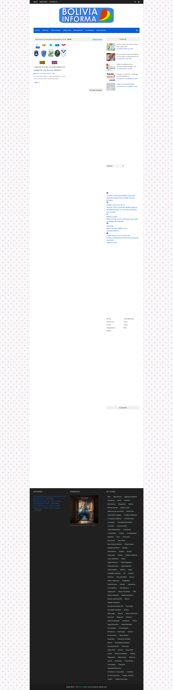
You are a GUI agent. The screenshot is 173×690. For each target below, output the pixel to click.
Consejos (111, 526)
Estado (121, 551)
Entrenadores (129, 544)
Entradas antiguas (95, 90)
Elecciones (121, 540)
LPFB (134, 592)
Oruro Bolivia (112, 628)
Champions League (114, 515)
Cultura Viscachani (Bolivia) (125, 84)
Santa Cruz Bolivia (121, 654)
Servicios (132, 657)
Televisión (121, 664)
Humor (131, 577)
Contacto (53, 2)
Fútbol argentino (126, 562)
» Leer (36, 83)
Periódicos (111, 632)
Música (120, 613)
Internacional (112, 584)
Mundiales (129, 606)
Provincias (125, 646)
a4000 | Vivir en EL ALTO (115, 205)
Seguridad (111, 657)
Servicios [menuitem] (67, 30)
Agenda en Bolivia (130, 497)
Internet (122, 584)
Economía (126, 537)
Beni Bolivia (111, 504)
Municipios (111, 613)
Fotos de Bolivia (113, 559)
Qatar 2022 (111, 650)
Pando (108, 331)
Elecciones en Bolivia (115, 544)
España (125, 548)
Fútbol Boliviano (113, 566)
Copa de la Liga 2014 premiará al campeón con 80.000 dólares (49, 68)
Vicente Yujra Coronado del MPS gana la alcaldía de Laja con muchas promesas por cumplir (121, 209)
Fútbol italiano (112, 570)
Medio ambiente (113, 595)
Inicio (36, 2)
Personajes (121, 632)
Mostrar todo (97, 39)
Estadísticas (112, 551)
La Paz (108, 319)
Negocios (120, 617)
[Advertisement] (123, 128)
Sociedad (118, 661)
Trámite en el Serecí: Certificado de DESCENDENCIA (127, 75)
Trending (130, 672)
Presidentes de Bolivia (122, 643)
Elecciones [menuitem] (55, 30)
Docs (118, 537)
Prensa (110, 643)
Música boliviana (132, 613)
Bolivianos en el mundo (116, 511)
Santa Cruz (110, 322)
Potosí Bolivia (123, 635)
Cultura (121, 533)
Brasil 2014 (130, 511)
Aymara (127, 500)
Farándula (111, 555)
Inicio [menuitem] (37, 30)
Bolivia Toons (125, 508)
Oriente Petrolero (126, 624)
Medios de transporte (115, 599)
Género (122, 570)
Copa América (122, 526)
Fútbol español (126, 566)
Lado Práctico (124, 588)
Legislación (111, 592)
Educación (111, 540)
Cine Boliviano (129, 519)
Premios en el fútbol (123, 639)
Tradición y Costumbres (116, 672)
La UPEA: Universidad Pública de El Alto (120, 196)
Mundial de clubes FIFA (115, 606)
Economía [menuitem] (89, 30)
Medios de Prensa (127, 595)
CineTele (109, 226)
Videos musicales (121, 679)
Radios (120, 650)
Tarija (126, 325)
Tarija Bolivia (129, 661)
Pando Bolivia (123, 628)
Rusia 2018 (129, 650)
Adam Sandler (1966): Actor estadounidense (117, 229)
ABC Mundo (117, 497)
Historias (110, 577)
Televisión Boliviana (114, 668)
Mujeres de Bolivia (114, 602)
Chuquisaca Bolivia (114, 519)
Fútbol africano (113, 562)
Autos (119, 500)
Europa (129, 551)
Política (130, 632)
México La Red (111, 217)
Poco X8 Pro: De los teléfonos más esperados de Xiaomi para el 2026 (47, 507)
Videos (110, 679)
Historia (130, 573)
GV (124, 573)
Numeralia (126, 621)
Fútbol (123, 559)
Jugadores (131, 584)
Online (134, 621)
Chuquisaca (110, 328)
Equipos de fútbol (113, 548)
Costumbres (112, 533)
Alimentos (111, 500)
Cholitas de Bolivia (130, 515)
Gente (130, 570)
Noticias (129, 617)
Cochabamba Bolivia (124, 522)
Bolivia (131, 504)
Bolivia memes (113, 508)
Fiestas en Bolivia (131, 555)
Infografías (126, 581)
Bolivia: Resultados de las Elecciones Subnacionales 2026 (126, 65)
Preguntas (111, 639)
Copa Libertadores (114, 530)
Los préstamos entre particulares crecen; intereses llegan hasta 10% (128, 55)
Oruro (126, 322)
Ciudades (111, 522)
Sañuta (132, 654)
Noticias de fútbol (113, 621)
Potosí (108, 325)
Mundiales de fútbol (114, 610)
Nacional (111, 617)
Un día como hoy (113, 675)
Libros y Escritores (124, 592)
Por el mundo (112, 635)
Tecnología (111, 664)
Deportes (110, 537)
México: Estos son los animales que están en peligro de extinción (122, 220)
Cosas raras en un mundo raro (118, 235)
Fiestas (120, 555)
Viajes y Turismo (127, 675)
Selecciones (122, 657)
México (127, 599)
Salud (110, 654)
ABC (109, 497)
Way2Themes (82, 687)
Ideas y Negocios (113, 581)
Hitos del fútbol (121, 577)
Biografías (122, 504)
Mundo (126, 610)
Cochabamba (129, 319)
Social (110, 661)
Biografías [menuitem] (78, 30)
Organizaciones (113, 624)
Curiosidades (131, 533)
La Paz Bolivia (112, 588)
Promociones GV (113, 646)
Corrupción (127, 530)
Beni (125, 328)
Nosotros (43, 2)
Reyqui (37, 73)
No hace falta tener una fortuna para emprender (127, 45)
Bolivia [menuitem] (45, 30)
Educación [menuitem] (101, 30)
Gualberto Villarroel (114, 573)
